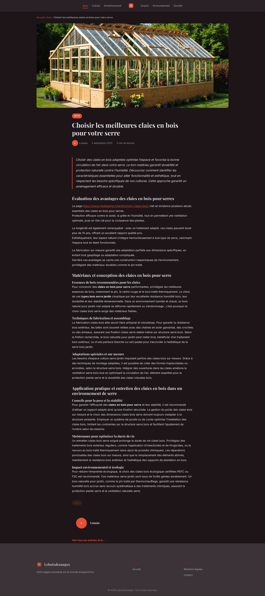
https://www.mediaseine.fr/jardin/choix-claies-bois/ (116, 206)
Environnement (161, 5)
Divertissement (112, 5)
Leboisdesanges (53, 564)
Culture (96, 5)
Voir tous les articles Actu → (89, 540)
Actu (85, 5)
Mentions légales (193, 569)
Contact (188, 575)
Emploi (145, 5)
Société (178, 5)
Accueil (40, 17)
